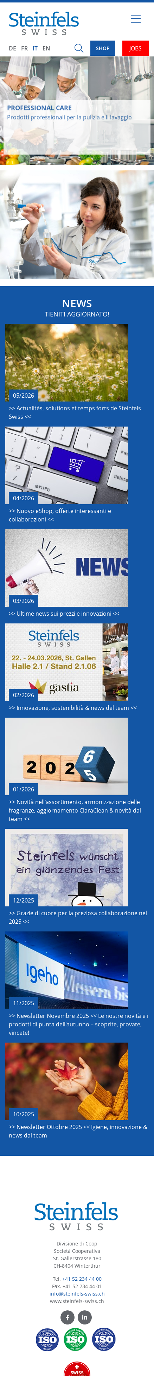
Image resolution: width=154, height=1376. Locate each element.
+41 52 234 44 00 (82, 1278)
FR (24, 48)
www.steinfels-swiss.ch (77, 1301)
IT (35, 48)
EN (46, 48)
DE (12, 48)
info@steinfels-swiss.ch (77, 1293)
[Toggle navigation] (136, 21)
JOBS (135, 48)
